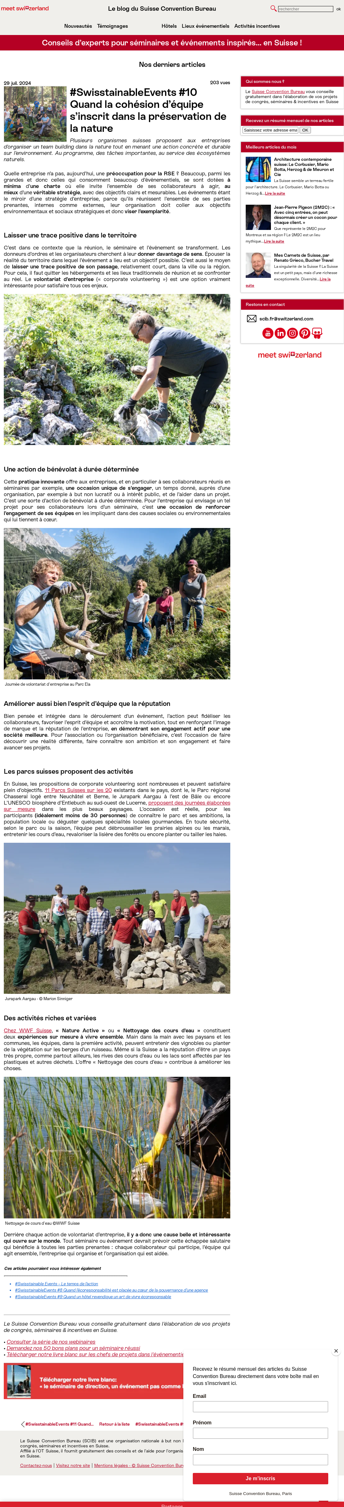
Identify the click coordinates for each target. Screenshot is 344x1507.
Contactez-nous (36, 1465)
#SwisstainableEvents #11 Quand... (60, 1424)
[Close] (336, 1351)
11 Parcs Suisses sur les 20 (78, 790)
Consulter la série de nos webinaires (51, 1342)
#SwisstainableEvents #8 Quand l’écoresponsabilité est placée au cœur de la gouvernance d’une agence (111, 1290)
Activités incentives (257, 26)
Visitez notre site (73, 1465)
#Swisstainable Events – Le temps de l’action (56, 1283)
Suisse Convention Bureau (278, 91)
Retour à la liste (114, 1424)
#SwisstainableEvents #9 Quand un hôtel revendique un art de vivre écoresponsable (93, 1296)
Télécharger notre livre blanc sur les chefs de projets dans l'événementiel (96, 1354)
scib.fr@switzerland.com (286, 318)
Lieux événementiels (205, 26)
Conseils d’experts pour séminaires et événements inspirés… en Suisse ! (172, 42)
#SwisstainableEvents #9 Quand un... (172, 1424)
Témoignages (112, 26)
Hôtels (169, 26)
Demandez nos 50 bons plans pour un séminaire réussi (73, 1348)
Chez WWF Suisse (28, 1030)
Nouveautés (78, 26)
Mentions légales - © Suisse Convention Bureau (142, 1465)
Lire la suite (275, 193)
